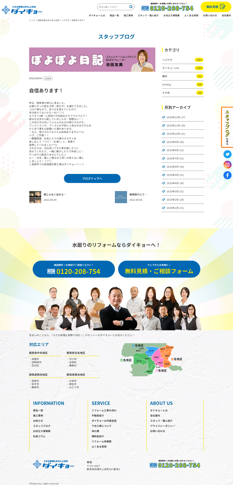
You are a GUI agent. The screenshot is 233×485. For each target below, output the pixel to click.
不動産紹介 (98, 415)
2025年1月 (173, 207)
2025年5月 (173, 175)
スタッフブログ (42, 426)
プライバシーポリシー (162, 426)
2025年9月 (173, 142)
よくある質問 (191, 15)
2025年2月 (173, 199)
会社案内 (226, 15)
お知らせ (38, 420)
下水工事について (101, 426)
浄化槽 (95, 431)
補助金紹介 (98, 436)
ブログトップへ (92, 178)
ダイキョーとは (97, 15)
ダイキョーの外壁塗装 (104, 420)
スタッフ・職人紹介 (148, 15)
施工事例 (128, 15)
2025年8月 (173, 150)
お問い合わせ (210, 15)
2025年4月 (173, 183)
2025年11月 (173, 125)
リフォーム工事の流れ (104, 410)
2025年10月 (173, 133)
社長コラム (39, 436)
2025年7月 (173, 158)
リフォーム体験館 (101, 441)
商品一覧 (114, 15)
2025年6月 (173, 166)
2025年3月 (173, 191)
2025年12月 (173, 117)
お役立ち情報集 (171, 15)
